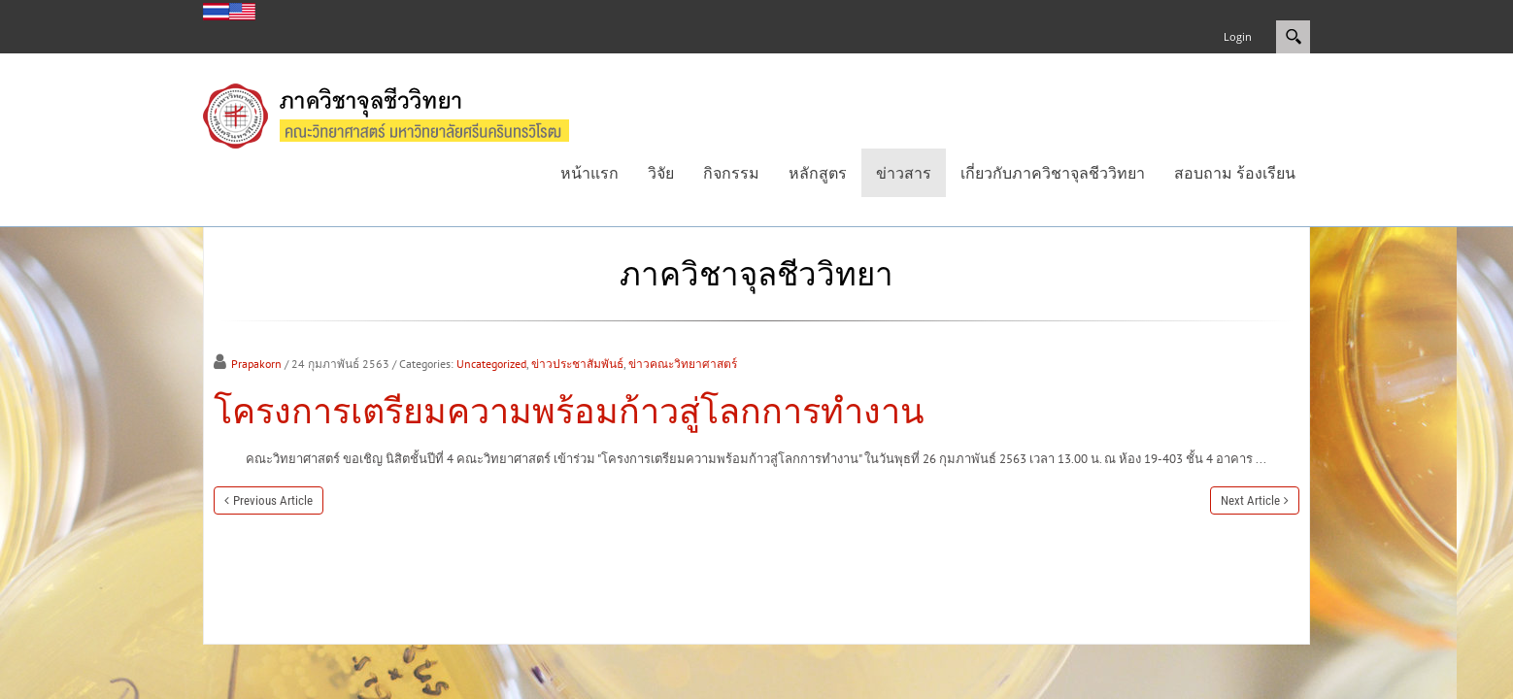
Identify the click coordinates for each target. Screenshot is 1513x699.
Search (1293, 36)
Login (1238, 36)
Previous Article (273, 500)
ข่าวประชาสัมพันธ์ (577, 363)
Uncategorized (491, 363)
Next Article (1250, 500)
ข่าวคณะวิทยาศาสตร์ (682, 363)
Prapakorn (256, 363)
